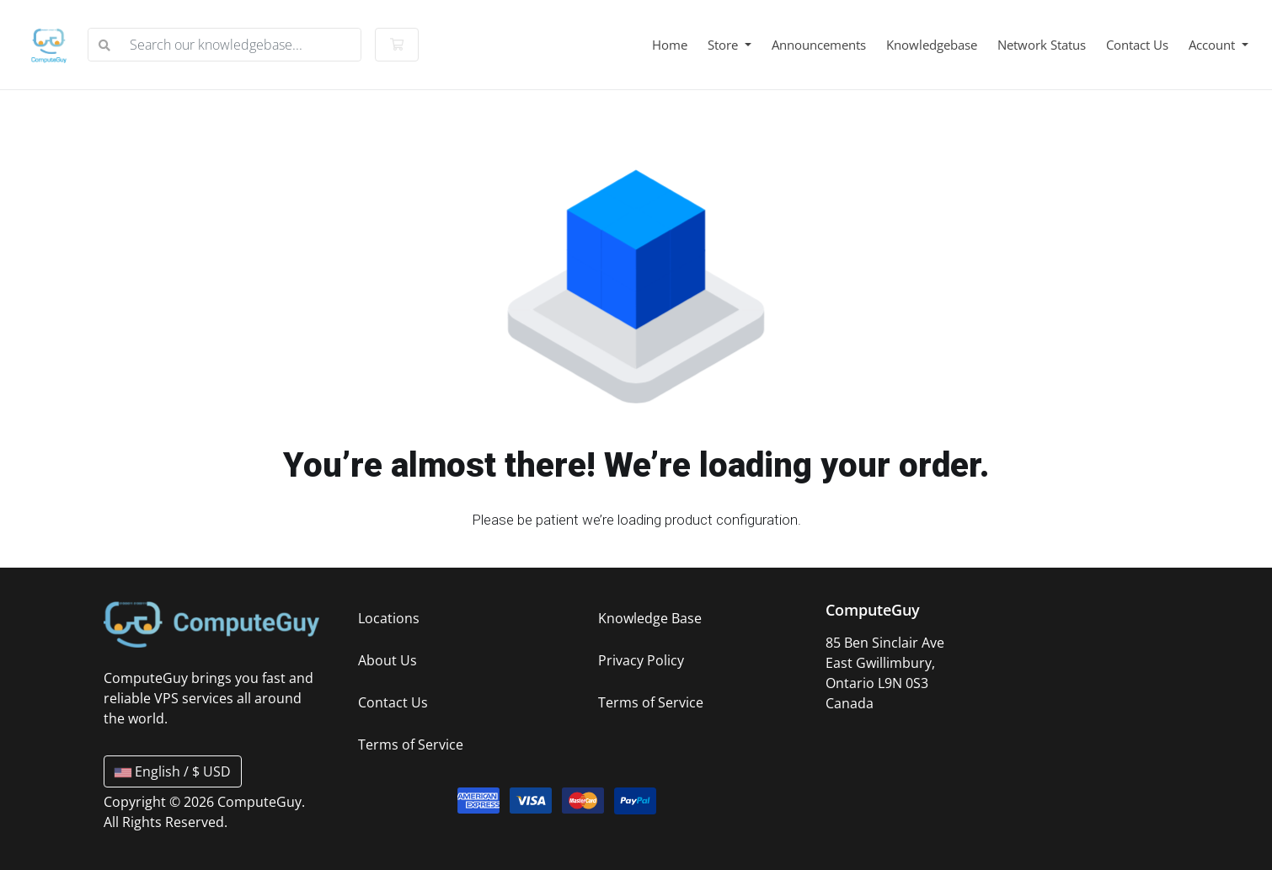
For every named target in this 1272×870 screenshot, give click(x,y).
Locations (389, 618)
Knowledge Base (650, 618)
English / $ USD (173, 771)
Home (669, 44)
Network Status (1041, 44)
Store (724, 44)
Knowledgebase (931, 44)
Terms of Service (410, 744)
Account (1213, 44)
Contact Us (1137, 44)
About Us (387, 660)
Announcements (819, 44)
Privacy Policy (641, 660)
